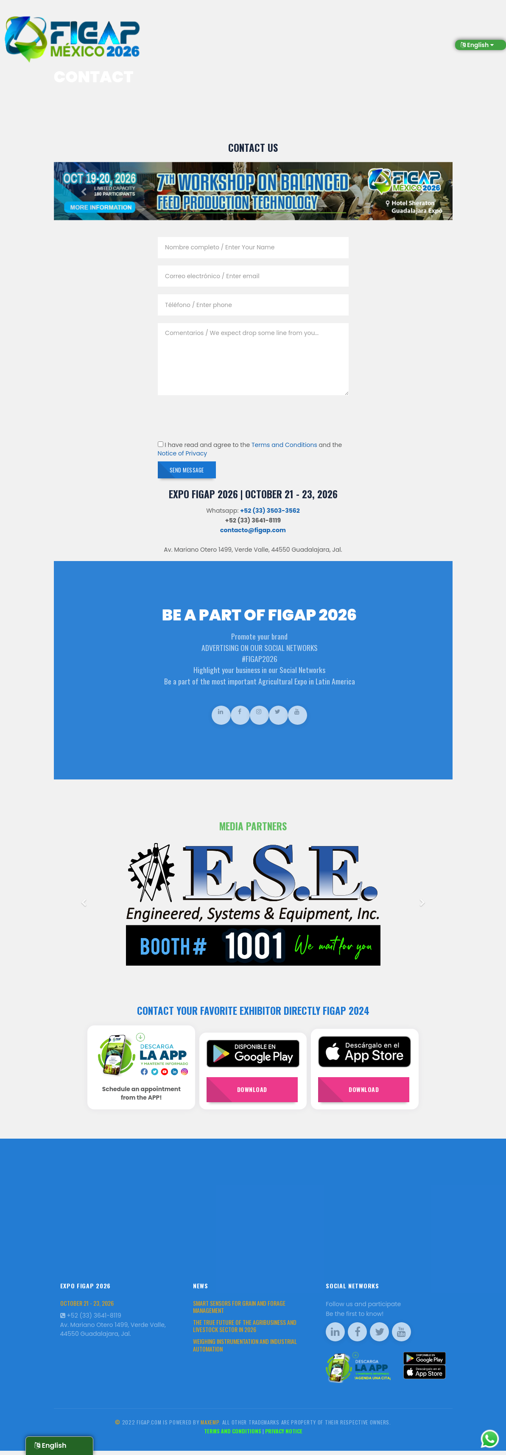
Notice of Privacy (182, 453)
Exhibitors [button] (216, 26)
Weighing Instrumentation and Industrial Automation (245, 1349)
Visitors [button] (255, 26)
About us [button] (292, 26)
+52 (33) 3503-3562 (270, 513)
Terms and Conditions (284, 445)
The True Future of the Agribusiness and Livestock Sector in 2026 (244, 1330)
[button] (84, 192)
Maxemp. (211, 1426)
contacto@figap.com (253, 533)
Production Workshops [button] (351, 26)
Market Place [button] (437, 26)
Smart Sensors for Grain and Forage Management (239, 1311)
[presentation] (222, 419)
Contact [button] (480, 26)
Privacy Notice (283, 1435)
